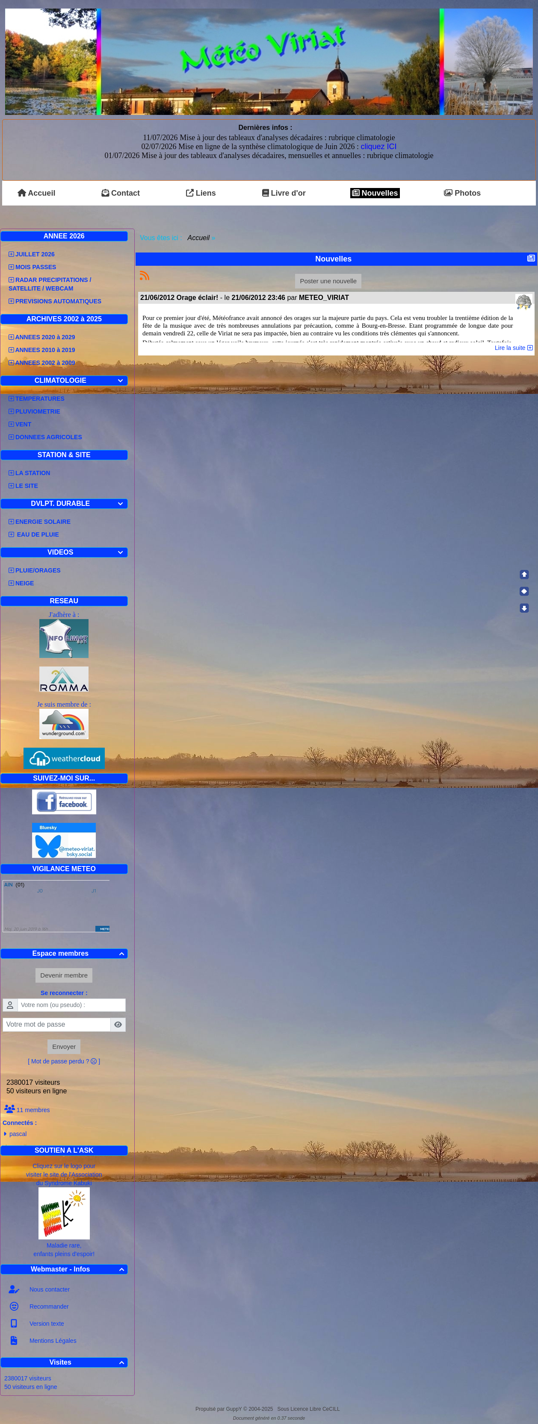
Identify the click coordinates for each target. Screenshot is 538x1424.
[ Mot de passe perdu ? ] (64, 1061)
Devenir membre (64, 975)
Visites (88, 1362)
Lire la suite (513, 347)
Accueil (199, 237)
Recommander (48, 1306)
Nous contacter (49, 1289)
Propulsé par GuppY (219, 1409)
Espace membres (79, 953)
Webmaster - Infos (78, 1269)
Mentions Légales (52, 1340)
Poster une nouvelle (328, 281)
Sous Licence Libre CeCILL (309, 1409)
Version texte (46, 1323)
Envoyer (64, 1046)
